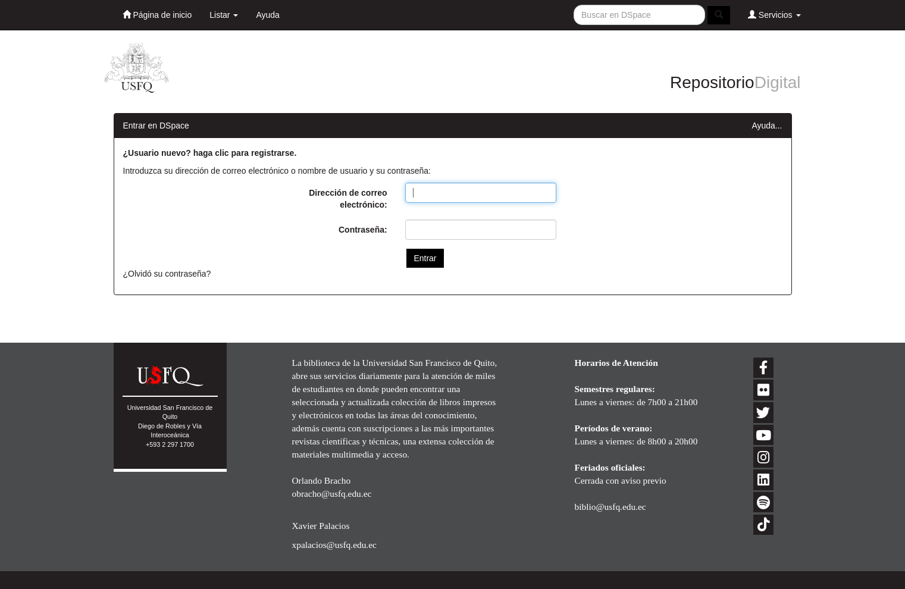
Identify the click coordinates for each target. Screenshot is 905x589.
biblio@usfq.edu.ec (610, 507)
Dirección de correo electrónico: (348, 198)
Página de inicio (157, 15)
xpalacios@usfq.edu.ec (334, 545)
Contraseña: (363, 229)
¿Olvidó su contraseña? (167, 273)
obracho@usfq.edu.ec (332, 493)
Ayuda (267, 15)
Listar (223, 15)
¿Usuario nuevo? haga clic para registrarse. (210, 153)
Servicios (774, 15)
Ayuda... (766, 125)
